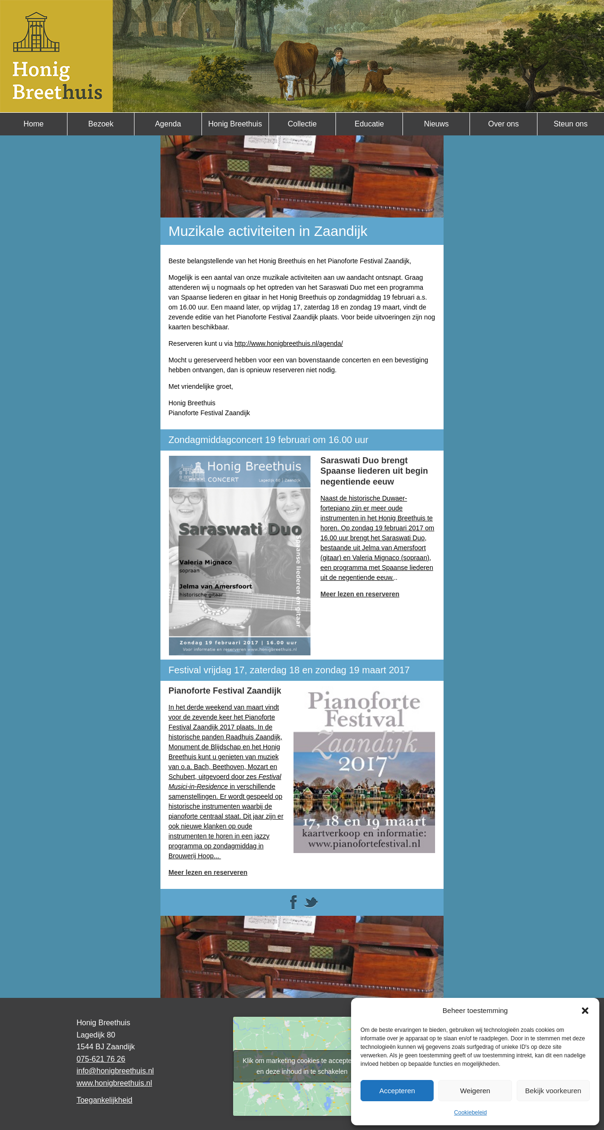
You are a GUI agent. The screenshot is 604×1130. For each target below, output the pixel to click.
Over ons (503, 124)
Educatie (369, 124)
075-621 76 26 (100, 1059)
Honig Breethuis (235, 124)
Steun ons (570, 124)
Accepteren (397, 1091)
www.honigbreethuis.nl (114, 1083)
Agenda (168, 124)
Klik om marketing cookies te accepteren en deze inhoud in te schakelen (302, 1066)
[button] (585, 1010)
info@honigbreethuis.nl (115, 1071)
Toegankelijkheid (104, 1100)
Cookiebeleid (470, 1112)
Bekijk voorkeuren (553, 1091)
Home (34, 124)
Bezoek (100, 124)
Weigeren (475, 1091)
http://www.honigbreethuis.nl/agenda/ (289, 343)
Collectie (302, 124)
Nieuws (436, 124)
